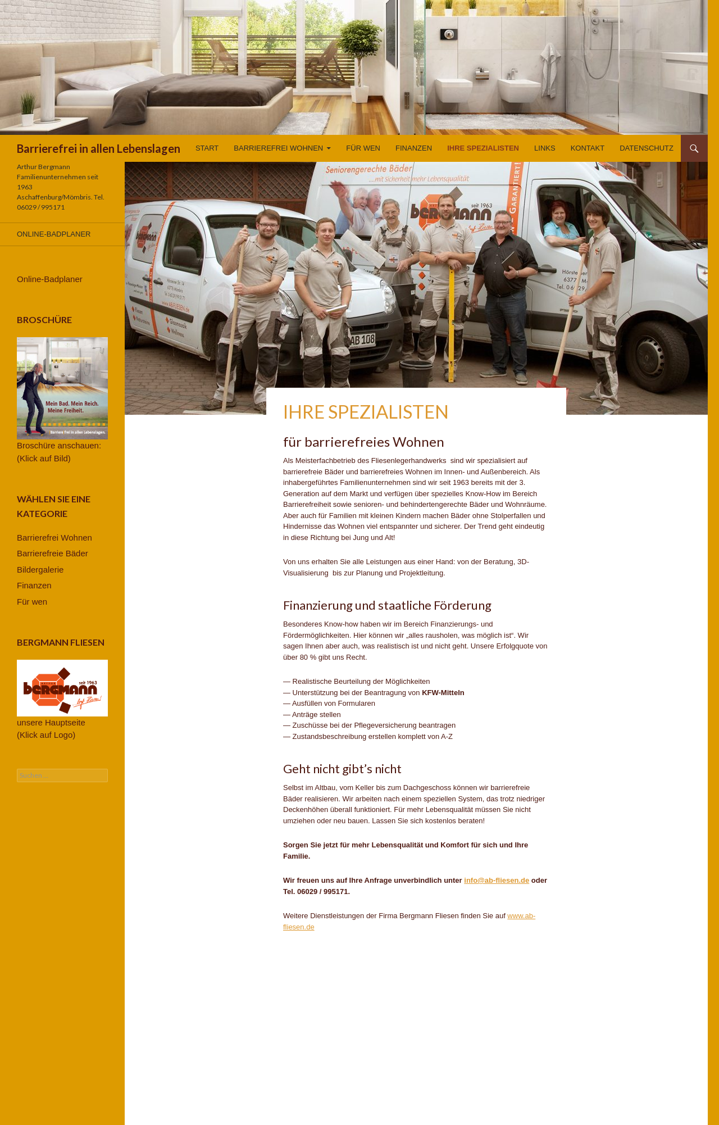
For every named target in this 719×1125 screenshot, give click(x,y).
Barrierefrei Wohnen (278, 148)
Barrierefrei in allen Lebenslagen (98, 148)
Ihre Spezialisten (483, 148)
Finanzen (413, 148)
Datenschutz (647, 148)
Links (545, 148)
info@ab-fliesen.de (496, 880)
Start (207, 148)
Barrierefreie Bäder (52, 553)
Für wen (363, 148)
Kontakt (587, 148)
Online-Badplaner (53, 234)
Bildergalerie (40, 569)
